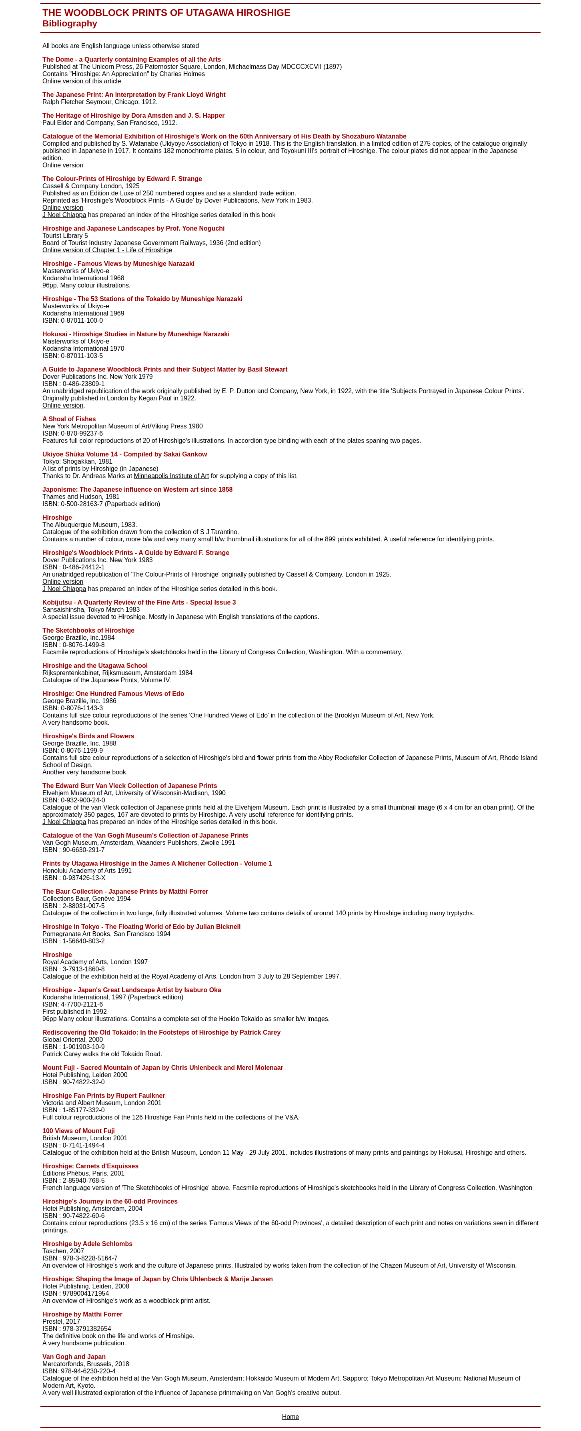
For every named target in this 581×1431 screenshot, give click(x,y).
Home (290, 1416)
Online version (62, 165)
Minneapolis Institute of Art (171, 475)
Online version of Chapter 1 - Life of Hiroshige (107, 250)
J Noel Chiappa (64, 214)
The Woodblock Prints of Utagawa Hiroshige (166, 12)
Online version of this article (81, 81)
